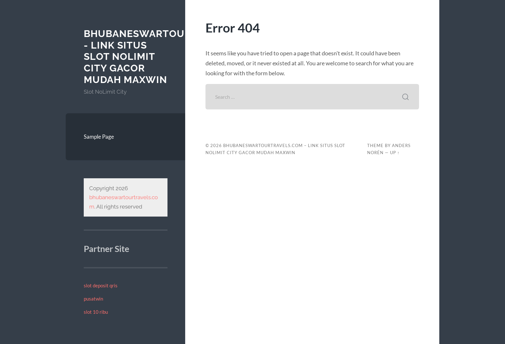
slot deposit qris (101, 285)
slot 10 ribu (96, 312)
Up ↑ (395, 152)
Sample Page (99, 136)
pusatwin (93, 299)
